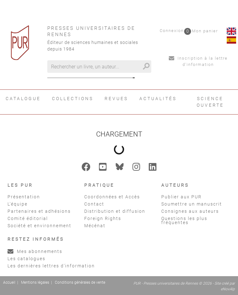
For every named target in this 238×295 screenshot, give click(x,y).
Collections (72, 98)
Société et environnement (39, 225)
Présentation (24, 196)
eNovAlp (228, 289)
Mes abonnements (35, 251)
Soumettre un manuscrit (191, 203)
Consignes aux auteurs (190, 211)
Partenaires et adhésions (39, 211)
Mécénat (95, 225)
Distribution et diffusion (114, 211)
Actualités (158, 98)
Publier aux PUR (181, 196)
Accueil (9, 282)
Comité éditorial (28, 218)
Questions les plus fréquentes (184, 220)
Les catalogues (26, 258)
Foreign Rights (102, 218)
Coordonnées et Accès (112, 196)
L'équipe (18, 203)
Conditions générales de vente (80, 282)
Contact (94, 203)
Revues (116, 98)
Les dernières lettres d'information (51, 265)
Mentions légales (35, 282)
